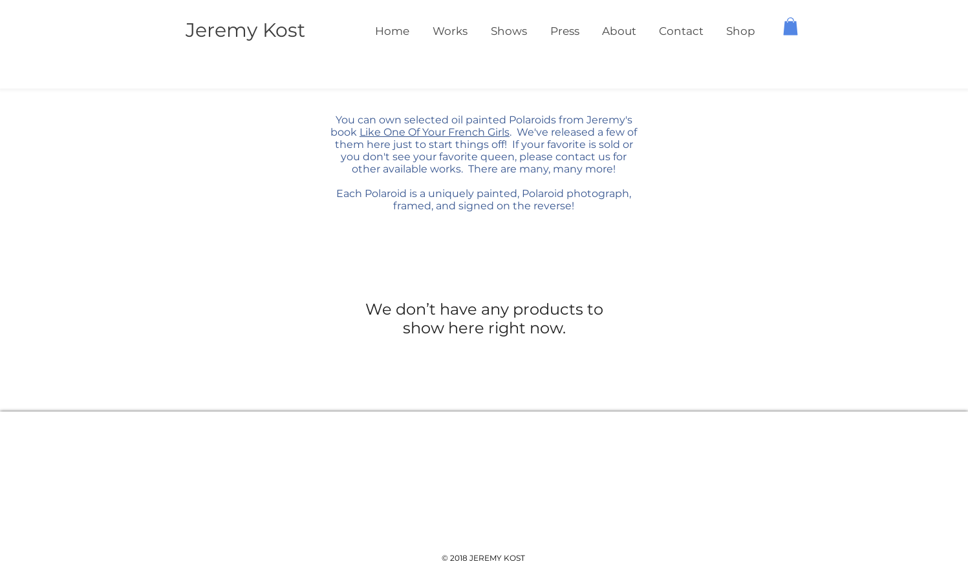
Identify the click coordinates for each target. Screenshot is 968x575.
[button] (790, 26)
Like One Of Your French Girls (435, 132)
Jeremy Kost (245, 30)
